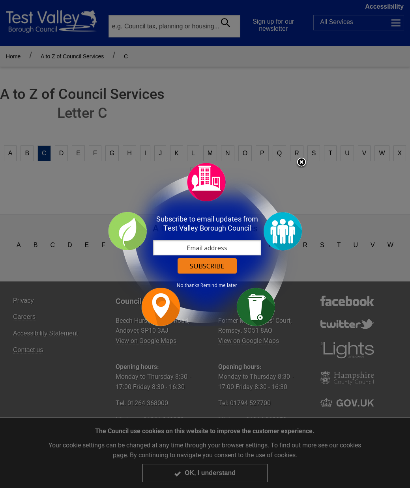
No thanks (188, 285)
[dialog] (205, 244)
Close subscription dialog (301, 163)
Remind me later (218, 285)
